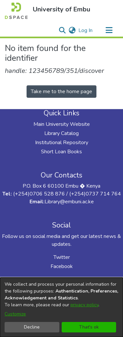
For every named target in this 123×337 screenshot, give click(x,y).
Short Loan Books (61, 151)
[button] (16, 11)
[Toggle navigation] (109, 30)
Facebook (62, 266)
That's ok (89, 327)
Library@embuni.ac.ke (69, 201)
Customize (15, 314)
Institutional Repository (61, 142)
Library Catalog (61, 133)
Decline (32, 327)
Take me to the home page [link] (61, 91)
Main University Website (61, 124)
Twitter (61, 257)
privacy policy (84, 305)
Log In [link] (85, 30)
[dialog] (61, 307)
